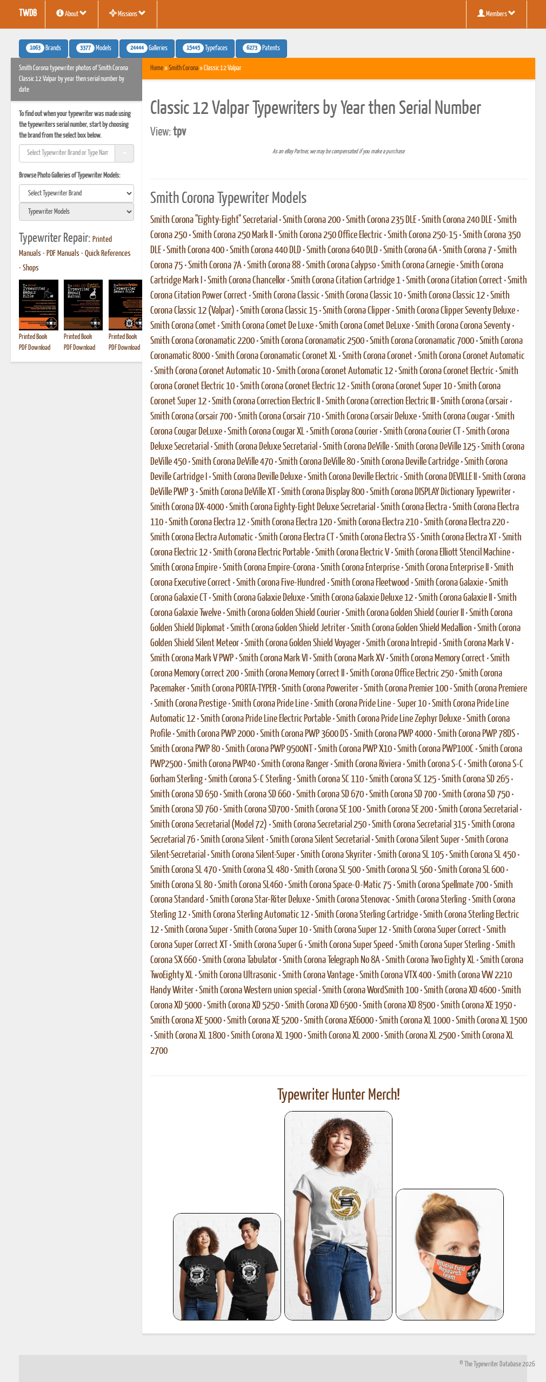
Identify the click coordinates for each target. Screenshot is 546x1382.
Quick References (108, 254)
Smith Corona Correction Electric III (380, 402)
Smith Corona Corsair (474, 402)
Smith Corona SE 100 (328, 810)
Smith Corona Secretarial (478, 810)
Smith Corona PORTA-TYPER (233, 689)
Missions (127, 13)
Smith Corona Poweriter (320, 689)
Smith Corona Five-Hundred (280, 583)
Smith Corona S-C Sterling (249, 779)
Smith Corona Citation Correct (454, 281)
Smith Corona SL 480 (255, 870)
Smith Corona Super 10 (271, 930)
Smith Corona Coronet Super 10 (401, 386)
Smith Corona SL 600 (471, 870)
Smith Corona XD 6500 (321, 1006)
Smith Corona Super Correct (436, 930)
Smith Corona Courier (344, 432)
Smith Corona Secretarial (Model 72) (208, 825)
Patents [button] (261, 48)
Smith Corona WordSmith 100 (370, 990)
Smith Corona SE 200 (400, 810)
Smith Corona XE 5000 (186, 1021)
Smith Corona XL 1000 (414, 1021)
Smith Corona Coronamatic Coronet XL (276, 356)
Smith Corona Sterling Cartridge (366, 915)
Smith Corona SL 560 (399, 870)
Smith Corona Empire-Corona (269, 568)
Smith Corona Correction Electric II (266, 402)
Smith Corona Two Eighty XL (430, 960)
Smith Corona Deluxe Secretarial (265, 447)
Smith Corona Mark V (476, 643)
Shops (31, 268)
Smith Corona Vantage (318, 975)
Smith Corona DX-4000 (187, 507)
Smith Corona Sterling (431, 900)
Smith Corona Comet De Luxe (267, 326)
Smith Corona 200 (312, 220)
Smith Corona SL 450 (482, 855)
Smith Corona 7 (467, 250)
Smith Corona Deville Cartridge (410, 462)
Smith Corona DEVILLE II (440, 477)
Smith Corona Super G (268, 945)
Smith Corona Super (196, 930)
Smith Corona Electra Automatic (201, 538)
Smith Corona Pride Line (270, 704)
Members (496, 13)
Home (156, 68)
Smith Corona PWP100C (435, 749)
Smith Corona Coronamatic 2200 (202, 341)
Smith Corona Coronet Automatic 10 (212, 371)
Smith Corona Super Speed (351, 945)
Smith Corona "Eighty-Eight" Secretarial (213, 220)
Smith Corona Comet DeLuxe (364, 326)
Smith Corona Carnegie (418, 265)
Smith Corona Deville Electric (353, 477)
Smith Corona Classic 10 (363, 296)
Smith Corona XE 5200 (262, 1021)
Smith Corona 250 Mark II (232, 235)
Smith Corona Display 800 (322, 492)
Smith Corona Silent (232, 840)
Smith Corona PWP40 (222, 764)
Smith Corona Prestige (190, 704)
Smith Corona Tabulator (239, 960)
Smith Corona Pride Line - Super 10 (370, 704)
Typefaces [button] (205, 48)
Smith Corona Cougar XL (266, 432)
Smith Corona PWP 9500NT (268, 749)
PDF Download (34, 347)
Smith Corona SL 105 (410, 855)
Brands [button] (43, 48)
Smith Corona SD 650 (184, 795)
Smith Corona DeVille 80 (316, 462)
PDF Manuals (62, 254)
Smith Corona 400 (195, 250)
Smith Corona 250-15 (422, 235)
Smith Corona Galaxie (449, 583)
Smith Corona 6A (410, 250)
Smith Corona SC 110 (330, 779)
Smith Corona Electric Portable (261, 553)
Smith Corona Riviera (367, 764)
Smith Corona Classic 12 (446, 296)
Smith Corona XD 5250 (243, 1006)
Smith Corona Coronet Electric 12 (292, 386)
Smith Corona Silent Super (417, 840)
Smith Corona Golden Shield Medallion (411, 628)
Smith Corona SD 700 (403, 795)
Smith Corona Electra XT (459, 538)
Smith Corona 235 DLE (381, 220)
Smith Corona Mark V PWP (192, 658)
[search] (76, 193)
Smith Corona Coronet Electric (446, 371)
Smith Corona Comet (183, 326)
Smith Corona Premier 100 (406, 689)
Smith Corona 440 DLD (265, 250)
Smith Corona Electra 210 (377, 522)
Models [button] (93, 48)
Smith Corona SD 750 (476, 795)
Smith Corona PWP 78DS (476, 734)
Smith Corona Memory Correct (437, 658)
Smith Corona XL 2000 (343, 1036)
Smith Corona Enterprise (360, 568)
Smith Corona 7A (215, 265)
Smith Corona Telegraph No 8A (331, 960)
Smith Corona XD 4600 (460, 990)
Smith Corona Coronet (377, 356)
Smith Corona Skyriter (336, 855)
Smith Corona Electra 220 (464, 522)
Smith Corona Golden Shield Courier (283, 613)
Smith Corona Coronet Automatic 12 (334, 371)
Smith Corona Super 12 (350, 930)
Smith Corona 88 (274, 265)
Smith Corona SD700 (256, 810)
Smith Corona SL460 (250, 885)
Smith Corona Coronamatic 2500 (312, 341)
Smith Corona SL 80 (181, 885)
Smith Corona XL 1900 (266, 1036)
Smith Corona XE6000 (339, 1021)
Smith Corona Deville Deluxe (257, 477)
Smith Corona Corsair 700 (191, 417)
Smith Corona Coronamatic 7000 (422, 341)
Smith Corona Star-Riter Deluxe (260, 900)
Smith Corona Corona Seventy (462, 326)
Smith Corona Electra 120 (291, 522)
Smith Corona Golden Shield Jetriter (287, 628)
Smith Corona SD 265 (475, 779)
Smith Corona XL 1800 (189, 1036)
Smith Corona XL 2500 (420, 1036)
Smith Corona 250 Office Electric (330, 235)
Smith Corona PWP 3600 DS (304, 734)
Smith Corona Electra (414, 507)
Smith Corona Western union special (258, 990)
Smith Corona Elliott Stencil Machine (452, 553)
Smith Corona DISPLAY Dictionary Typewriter (440, 492)
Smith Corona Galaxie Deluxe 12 (361, 598)
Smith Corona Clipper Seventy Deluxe (455, 311)
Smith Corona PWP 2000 (215, 734)
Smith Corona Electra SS (377, 538)
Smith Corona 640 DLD (342, 250)
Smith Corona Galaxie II (455, 598)
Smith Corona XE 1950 (476, 1006)
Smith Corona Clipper (356, 311)
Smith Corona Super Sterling (444, 945)
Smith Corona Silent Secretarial (320, 840)
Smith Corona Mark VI (273, 658)
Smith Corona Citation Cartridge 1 (346, 281)
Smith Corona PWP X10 (355, 749)
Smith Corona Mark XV (348, 658)
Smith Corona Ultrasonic (237, 975)
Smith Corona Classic (285, 296)
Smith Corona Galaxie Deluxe (258, 598)
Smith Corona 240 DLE (457, 220)
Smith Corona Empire (183, 568)
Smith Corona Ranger (295, 764)
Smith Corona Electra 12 (207, 522)
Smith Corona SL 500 (327, 870)
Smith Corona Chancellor (246, 281)
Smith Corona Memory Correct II (294, 674)
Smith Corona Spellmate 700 (442, 885)
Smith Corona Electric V (352, 553)
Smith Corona (183, 68)
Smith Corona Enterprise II (447, 568)
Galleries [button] (147, 48)
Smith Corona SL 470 (183, 870)
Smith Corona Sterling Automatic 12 (250, 915)
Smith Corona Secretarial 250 (319, 825)
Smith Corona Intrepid (401, 643)
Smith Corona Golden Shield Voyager (302, 643)
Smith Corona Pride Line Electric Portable (266, 719)
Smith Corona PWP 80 (185, 749)
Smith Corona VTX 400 (395, 975)
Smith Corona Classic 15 (278, 311)
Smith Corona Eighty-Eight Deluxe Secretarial (302, 507)
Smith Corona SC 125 (402, 779)
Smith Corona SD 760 (184, 810)
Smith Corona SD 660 (257, 795)
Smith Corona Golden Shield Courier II (404, 613)
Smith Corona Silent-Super (253, 855)
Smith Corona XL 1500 (491, 1021)
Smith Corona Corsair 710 (279, 417)
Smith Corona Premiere (490, 689)
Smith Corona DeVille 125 (435, 447)
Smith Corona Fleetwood (370, 583)
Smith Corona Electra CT (296, 538)
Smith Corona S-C (434, 764)
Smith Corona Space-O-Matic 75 (339, 885)
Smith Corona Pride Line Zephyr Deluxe (398, 719)
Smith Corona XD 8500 (399, 1006)
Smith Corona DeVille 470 (232, 462)
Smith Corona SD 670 (330, 795)
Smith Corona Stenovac (353, 900)
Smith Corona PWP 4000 (393, 734)
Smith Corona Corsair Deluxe (371, 417)
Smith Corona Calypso (341, 265)
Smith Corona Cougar (456, 417)
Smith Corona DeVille (356, 447)
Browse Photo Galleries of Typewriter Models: (70, 175)
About (71, 13)
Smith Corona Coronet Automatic (471, 356)
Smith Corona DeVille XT (237, 492)
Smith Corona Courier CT (422, 432)
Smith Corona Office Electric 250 (402, 674)
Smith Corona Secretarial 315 (419, 825)
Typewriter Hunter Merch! (338, 1095)
